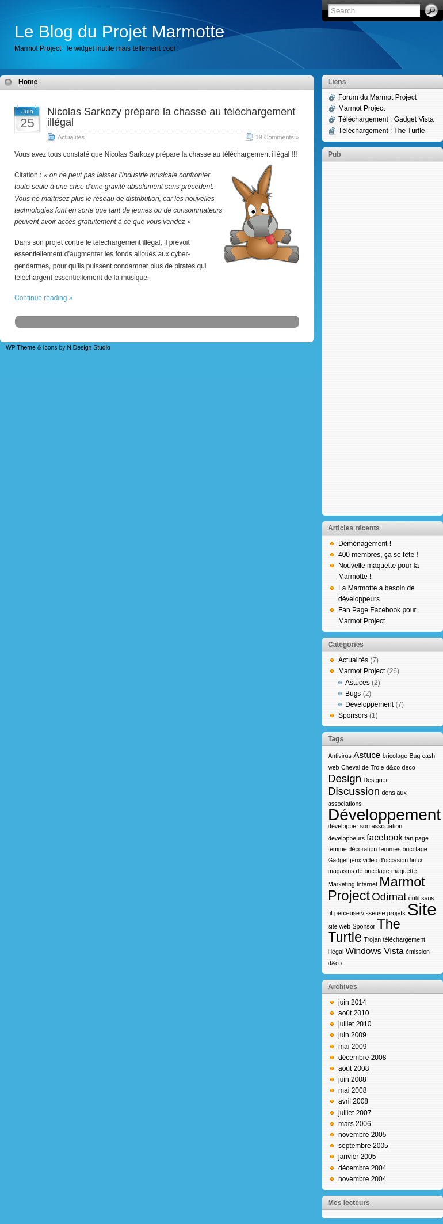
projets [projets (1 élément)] (396, 913)
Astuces (357, 683)
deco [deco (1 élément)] (408, 767)
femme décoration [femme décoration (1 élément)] (352, 849)
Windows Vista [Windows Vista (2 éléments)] (375, 951)
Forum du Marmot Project (377, 97)
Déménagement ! (364, 544)
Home (27, 82)
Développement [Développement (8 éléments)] (384, 815)
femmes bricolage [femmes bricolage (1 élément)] (403, 849)
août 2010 (353, 1013)
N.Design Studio (88, 347)
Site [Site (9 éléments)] (422, 909)
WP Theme (21, 347)
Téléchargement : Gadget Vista (386, 119)
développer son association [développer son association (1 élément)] (365, 826)
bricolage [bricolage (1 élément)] (395, 755)
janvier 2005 (357, 1157)
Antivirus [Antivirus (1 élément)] (340, 755)
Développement (369, 704)
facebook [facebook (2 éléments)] (384, 837)
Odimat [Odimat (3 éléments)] (389, 896)
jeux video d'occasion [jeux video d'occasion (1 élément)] (379, 860)
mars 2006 (354, 1124)
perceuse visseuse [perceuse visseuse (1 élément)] (359, 913)
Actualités (71, 137)
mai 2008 (352, 1090)
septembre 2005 (363, 1146)
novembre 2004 (362, 1179)
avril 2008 (353, 1101)
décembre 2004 (362, 1168)
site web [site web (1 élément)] (339, 926)
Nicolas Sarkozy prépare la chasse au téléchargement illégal (171, 117)
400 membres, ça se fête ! (378, 555)
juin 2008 (352, 1079)
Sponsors (353, 715)
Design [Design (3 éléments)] (344, 778)
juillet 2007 (354, 1113)
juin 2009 (352, 1035)
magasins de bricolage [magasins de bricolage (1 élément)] (358, 870)
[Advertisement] (382, 337)
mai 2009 (352, 1047)
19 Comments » (277, 137)
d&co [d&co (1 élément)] (393, 767)
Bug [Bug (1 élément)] (414, 755)
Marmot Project (361, 108)
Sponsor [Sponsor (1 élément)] (363, 926)
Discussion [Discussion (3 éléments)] (354, 791)
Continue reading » (43, 298)
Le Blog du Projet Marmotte (119, 31)
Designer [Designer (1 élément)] (375, 779)
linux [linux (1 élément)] (416, 860)
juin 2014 (352, 1002)
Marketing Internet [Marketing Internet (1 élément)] (352, 884)
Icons (50, 347)
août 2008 (353, 1068)
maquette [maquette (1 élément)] (404, 870)
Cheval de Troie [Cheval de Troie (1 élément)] (362, 767)
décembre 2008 (362, 1058)
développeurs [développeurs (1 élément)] (346, 838)
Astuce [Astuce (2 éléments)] (366, 755)
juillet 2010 (354, 1024)
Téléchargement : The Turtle (381, 131)
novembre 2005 (362, 1135)
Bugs (353, 693)
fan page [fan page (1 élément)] (416, 838)
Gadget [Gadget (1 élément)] (338, 860)
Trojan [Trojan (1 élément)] (372, 939)
